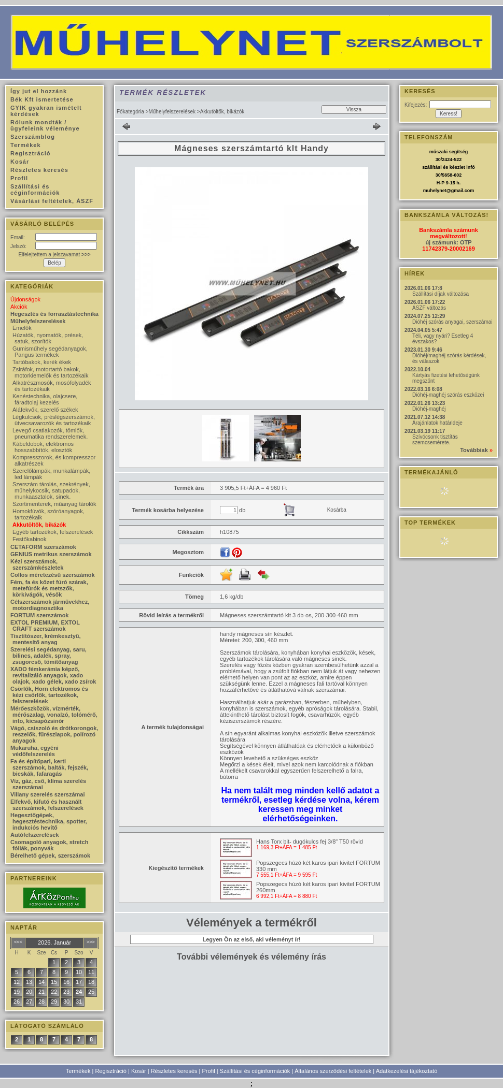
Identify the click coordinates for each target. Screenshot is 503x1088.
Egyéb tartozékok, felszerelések (52, 532)
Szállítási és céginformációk (255, 1071)
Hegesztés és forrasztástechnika (54, 314)
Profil (208, 1071)
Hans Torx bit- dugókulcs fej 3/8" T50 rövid (309, 841)
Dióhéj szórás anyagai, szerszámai (452, 322)
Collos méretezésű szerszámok (52, 575)
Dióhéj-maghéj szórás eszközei (448, 395)
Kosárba (336, 510)
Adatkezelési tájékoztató (407, 1071)
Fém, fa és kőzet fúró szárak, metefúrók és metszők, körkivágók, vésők (49, 588)
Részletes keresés (174, 1071)
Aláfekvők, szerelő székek (45, 410)
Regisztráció (111, 1071)
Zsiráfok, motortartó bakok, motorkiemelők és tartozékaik (50, 372)
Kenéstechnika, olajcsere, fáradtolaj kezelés (44, 399)
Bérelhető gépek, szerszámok (50, 855)
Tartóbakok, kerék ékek (41, 362)
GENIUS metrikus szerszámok (51, 554)
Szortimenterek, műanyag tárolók (54, 504)
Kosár (138, 1071)
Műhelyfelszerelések (171, 111)
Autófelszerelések (34, 835)
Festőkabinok (29, 539)
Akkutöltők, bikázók (39, 524)
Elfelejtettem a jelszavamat (54, 254)
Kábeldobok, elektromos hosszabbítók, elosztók (43, 447)
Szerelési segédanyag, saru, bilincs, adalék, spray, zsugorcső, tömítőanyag (48, 655)
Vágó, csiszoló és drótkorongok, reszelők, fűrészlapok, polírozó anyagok (54, 734)
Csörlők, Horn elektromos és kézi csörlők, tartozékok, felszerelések (49, 695)
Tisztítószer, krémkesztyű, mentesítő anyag (45, 639)
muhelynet (434, 190)
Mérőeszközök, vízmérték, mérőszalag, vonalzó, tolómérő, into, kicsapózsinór (53, 714)
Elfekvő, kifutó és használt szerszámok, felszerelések (46, 805)
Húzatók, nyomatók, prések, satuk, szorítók (47, 338)
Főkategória (130, 111)
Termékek (78, 1071)
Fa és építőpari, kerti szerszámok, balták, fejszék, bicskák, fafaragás (49, 767)
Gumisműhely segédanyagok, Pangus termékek (50, 351)
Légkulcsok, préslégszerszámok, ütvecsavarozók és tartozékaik (53, 420)
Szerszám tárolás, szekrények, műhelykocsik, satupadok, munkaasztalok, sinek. (51, 490)
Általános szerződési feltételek (333, 1071)
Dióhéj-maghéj (428, 409)
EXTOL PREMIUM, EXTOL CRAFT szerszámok (45, 625)
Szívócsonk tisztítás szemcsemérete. (435, 439)
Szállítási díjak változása (440, 294)
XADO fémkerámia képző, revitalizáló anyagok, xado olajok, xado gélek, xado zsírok (53, 675)
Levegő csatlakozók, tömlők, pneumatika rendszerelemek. (50, 433)
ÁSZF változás (429, 308)
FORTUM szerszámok (39, 615)
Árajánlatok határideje (437, 423)
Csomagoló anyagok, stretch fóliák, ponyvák (49, 845)
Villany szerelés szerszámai (47, 794)
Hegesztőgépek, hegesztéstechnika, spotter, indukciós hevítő (48, 821)
